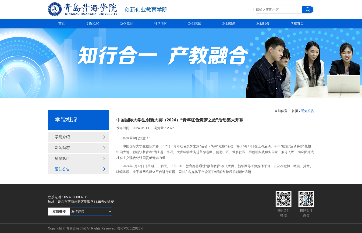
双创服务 (263, 23)
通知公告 (80, 169)
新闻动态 (80, 148)
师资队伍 (80, 158)
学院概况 (92, 23)
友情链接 (59, 211)
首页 (61, 23)
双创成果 (228, 23)
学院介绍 (80, 137)
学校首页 (297, 23)
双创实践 (194, 23)
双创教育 (126, 23)
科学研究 (160, 23)
